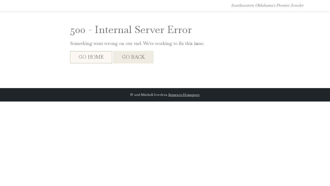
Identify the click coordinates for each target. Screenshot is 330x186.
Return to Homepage (184, 94)
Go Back (133, 57)
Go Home (91, 57)
